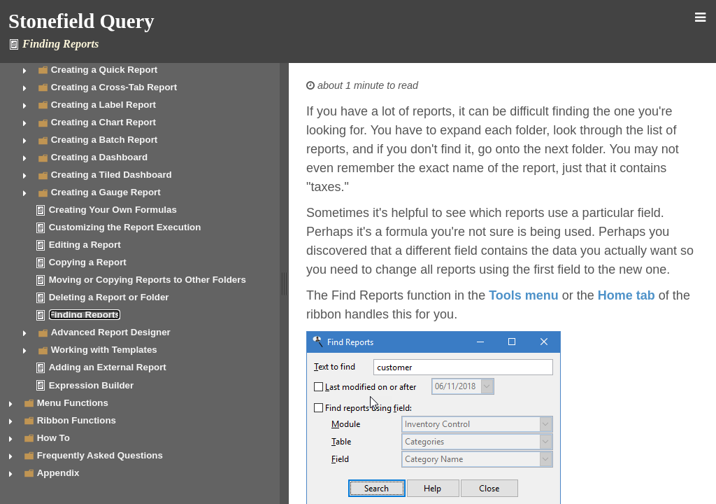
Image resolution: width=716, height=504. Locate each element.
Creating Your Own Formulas (113, 209)
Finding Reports (84, 314)
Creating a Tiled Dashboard (111, 174)
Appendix (58, 473)
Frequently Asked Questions (100, 455)
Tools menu (524, 295)
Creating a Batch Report (104, 139)
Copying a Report (88, 262)
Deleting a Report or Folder (109, 297)
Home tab (626, 295)
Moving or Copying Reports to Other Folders (147, 279)
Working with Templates (104, 349)
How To (53, 438)
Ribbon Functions (76, 420)
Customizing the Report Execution (125, 227)
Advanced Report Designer (111, 332)
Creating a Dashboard (99, 157)
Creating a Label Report (103, 104)
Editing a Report (85, 244)
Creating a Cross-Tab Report (114, 87)
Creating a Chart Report (103, 122)
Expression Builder (91, 385)
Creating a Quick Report (104, 69)
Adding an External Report (107, 367)
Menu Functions (72, 403)
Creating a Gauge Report (106, 192)
